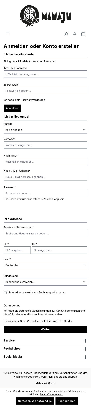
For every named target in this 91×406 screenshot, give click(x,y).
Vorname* (10, 138)
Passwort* (10, 187)
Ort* (34, 244)
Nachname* (10, 155)
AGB (10, 314)
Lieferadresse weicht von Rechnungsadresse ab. (37, 292)
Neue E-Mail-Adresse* (17, 170)
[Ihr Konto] (74, 34)
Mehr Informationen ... (51, 394)
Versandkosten (68, 372)
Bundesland (11, 275)
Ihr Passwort (11, 84)
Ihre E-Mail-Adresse (15, 68)
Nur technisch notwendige (35, 400)
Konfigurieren (66, 400)
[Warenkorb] (83, 34)
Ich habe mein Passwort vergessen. (25, 99)
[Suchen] (66, 34)
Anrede (8, 123)
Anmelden (12, 108)
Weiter (45, 329)
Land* (7, 259)
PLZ (6, 244)
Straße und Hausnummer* (19, 227)
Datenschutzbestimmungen (35, 310)
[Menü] (8, 34)
